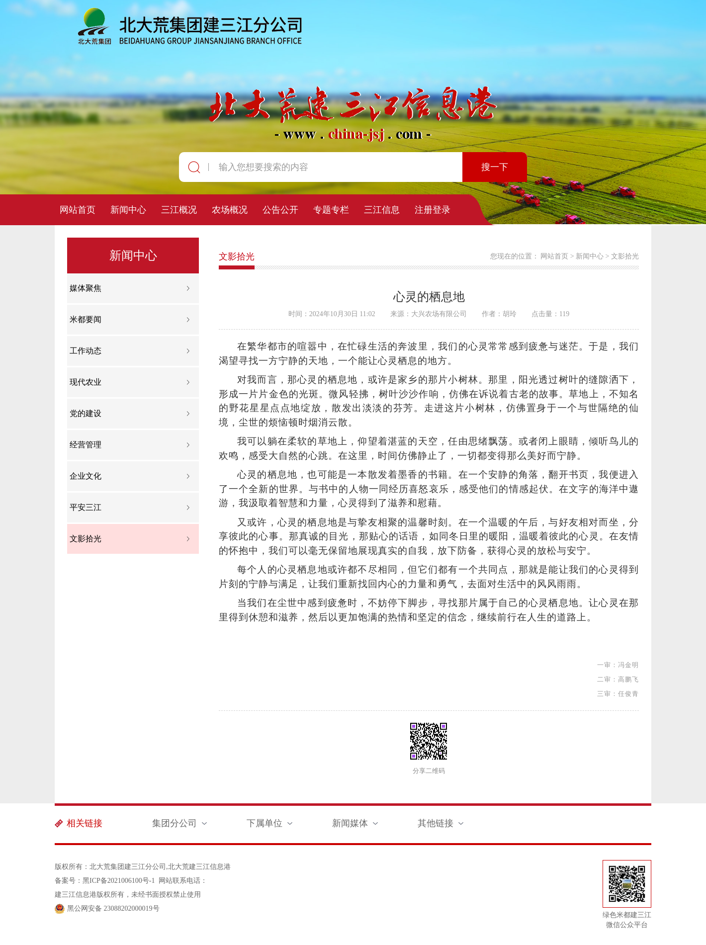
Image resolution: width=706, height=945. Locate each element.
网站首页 (77, 210)
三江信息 (382, 210)
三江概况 (179, 210)
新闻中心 (128, 210)
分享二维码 (429, 771)
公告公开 (280, 210)
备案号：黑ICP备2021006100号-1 (105, 880)
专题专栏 (331, 210)
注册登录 (432, 210)
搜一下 (494, 167)
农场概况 (230, 210)
